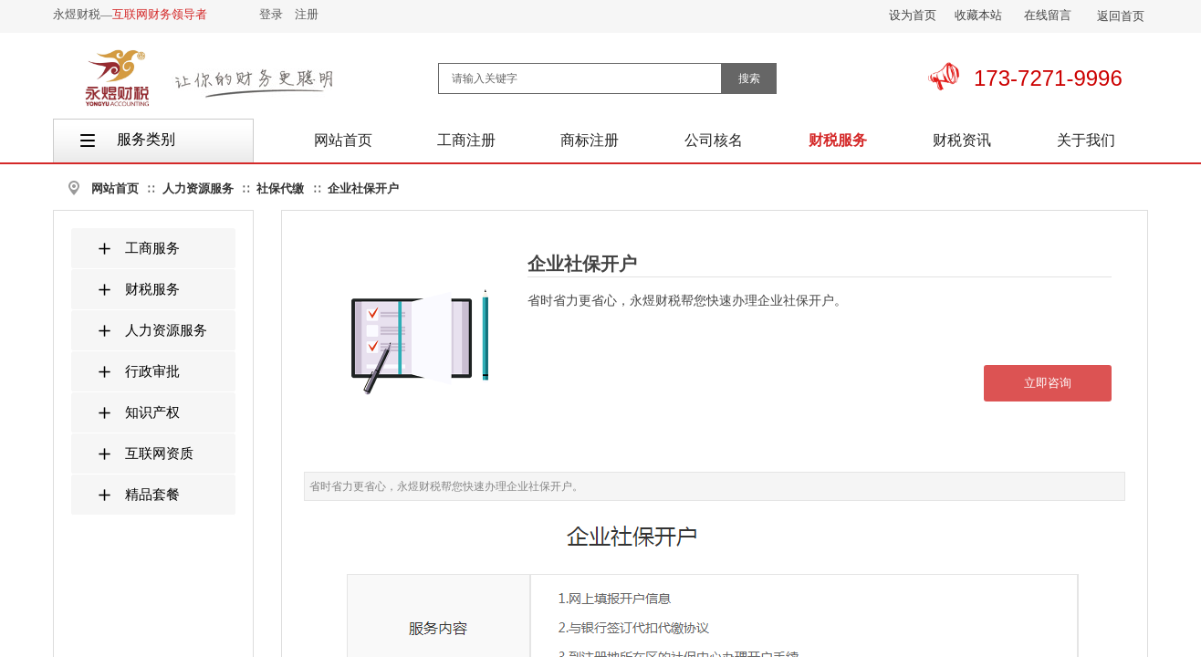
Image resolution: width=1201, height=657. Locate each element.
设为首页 (912, 15)
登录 (271, 14)
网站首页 (115, 188)
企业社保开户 (363, 188)
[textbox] (580, 78)
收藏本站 (978, 15)
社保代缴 (280, 188)
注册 (307, 14)
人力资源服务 (198, 188)
